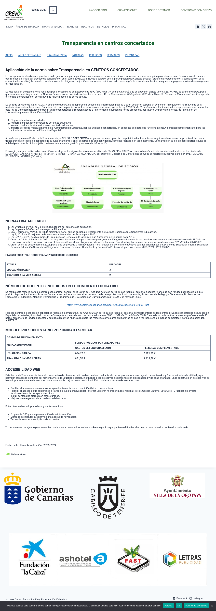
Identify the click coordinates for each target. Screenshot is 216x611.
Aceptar (168, 605)
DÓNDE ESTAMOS (159, 10)
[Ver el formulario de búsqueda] (53, 10)
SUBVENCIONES (127, 10)
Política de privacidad (196, 605)
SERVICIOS (103, 26)
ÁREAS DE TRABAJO (27, 26)
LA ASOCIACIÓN (97, 10)
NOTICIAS (72, 26)
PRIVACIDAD (119, 26)
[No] (211, 605)
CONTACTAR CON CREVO (196, 10)
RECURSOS (87, 26)
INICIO (9, 26)
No (179, 605)
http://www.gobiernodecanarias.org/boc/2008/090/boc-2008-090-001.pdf (108, 304)
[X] (203, 26)
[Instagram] (209, 26)
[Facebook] (197, 26)
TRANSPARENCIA (57, 55)
